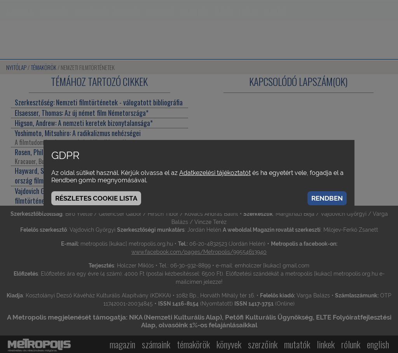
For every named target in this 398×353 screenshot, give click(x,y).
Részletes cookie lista (96, 198)
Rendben (327, 198)
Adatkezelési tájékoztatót (215, 172)
